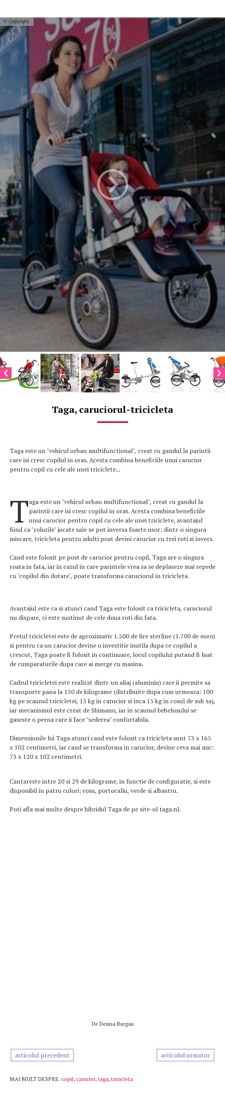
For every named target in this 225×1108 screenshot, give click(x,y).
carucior (85, 1079)
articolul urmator (185, 1055)
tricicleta (122, 1079)
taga (103, 1079)
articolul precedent (42, 1055)
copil (67, 1079)
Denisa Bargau (116, 1023)
